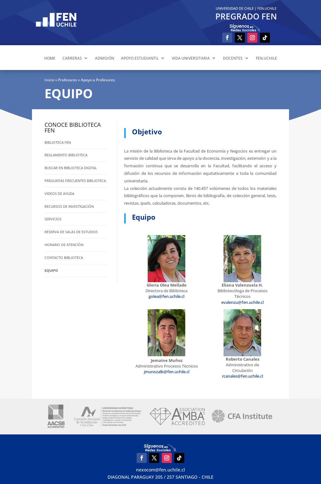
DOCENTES (233, 58)
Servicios (53, 219)
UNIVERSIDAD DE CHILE (235, 8)
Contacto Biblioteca (64, 257)
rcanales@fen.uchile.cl (242, 376)
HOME (49, 58)
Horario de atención (64, 244)
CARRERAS (72, 58)
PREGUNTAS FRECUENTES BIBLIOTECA (75, 180)
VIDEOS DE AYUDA (59, 193)
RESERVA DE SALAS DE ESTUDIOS (71, 231)
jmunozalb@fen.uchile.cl (166, 371)
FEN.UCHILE (266, 8)
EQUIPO (51, 270)
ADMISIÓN (104, 58)
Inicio (49, 80)
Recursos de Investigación (69, 206)
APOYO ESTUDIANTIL (140, 58)
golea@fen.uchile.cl (166, 296)
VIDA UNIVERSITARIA (191, 58)
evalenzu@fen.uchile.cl (242, 302)
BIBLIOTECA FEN (58, 142)
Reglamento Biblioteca (66, 155)
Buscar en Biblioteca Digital (71, 167)
